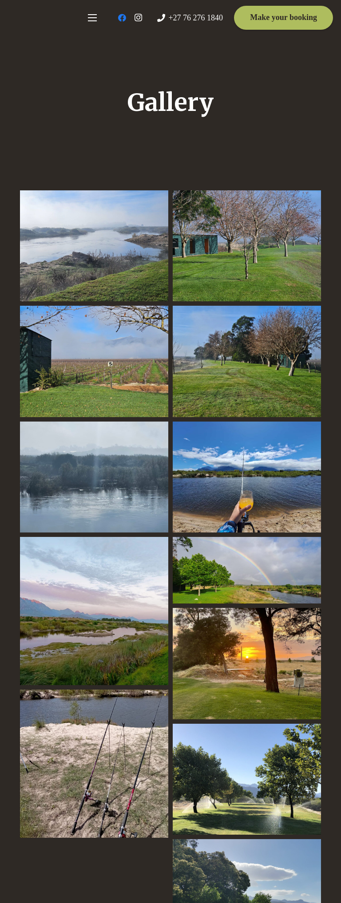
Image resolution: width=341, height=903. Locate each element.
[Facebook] (122, 18)
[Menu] (92, 18)
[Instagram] (138, 18)
